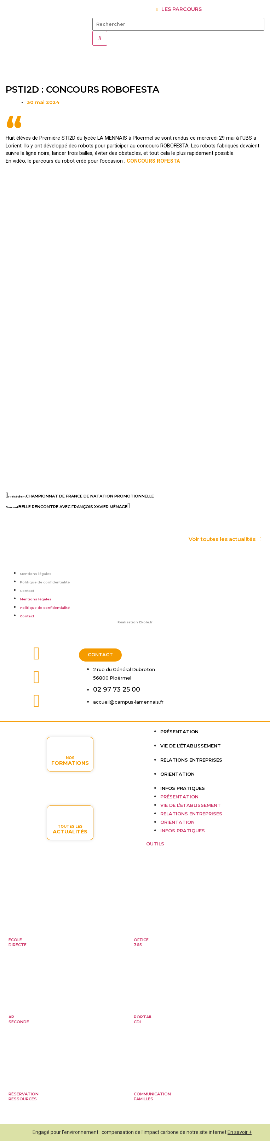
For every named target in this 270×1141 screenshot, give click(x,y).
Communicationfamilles (152, 1096)
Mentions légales (35, 574)
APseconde (18, 1019)
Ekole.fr (146, 622)
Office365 (141, 942)
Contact (27, 591)
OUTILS (155, 843)
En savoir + (240, 1132)
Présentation (179, 731)
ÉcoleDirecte (17, 942)
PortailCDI (143, 1019)
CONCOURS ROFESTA (153, 161)
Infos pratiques (182, 788)
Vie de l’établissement (190, 746)
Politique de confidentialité (45, 582)
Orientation (177, 774)
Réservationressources (23, 1096)
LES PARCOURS (181, 9)
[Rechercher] (99, 38)
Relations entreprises (191, 760)
